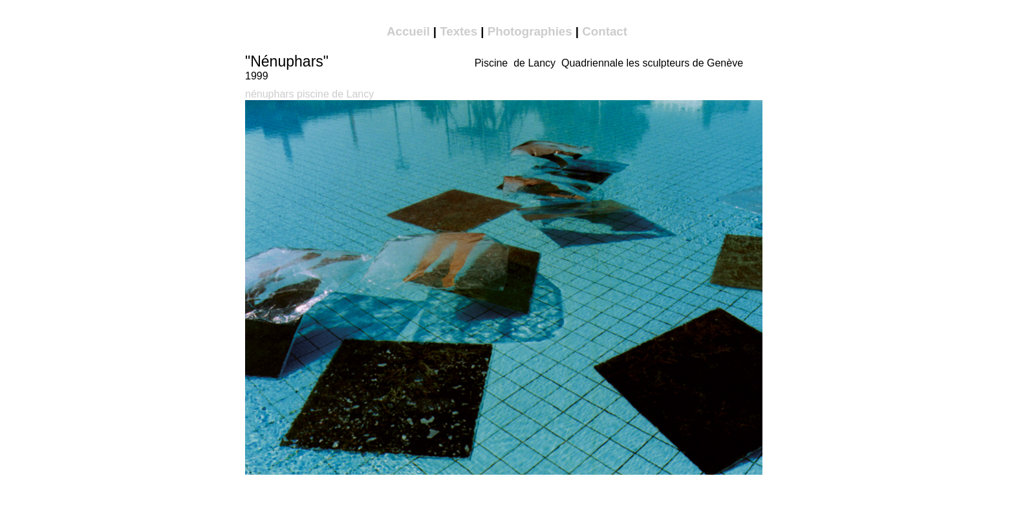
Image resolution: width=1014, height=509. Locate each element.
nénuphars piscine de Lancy (309, 93)
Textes (458, 31)
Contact (604, 31)
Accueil (408, 31)
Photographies (530, 31)
